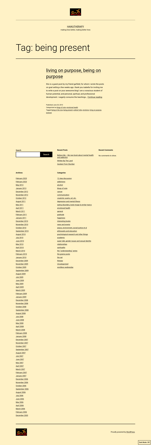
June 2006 (20, 399)
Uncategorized (62, 264)
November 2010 (22, 225)
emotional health (72, 107)
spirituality (61, 248)
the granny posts (63, 254)
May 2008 (19, 323)
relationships (62, 244)
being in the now (57, 110)
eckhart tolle (77, 110)
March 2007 (20, 369)
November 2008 (22, 303)
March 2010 (20, 251)
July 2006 (19, 396)
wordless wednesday (65, 267)
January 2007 (21, 376)
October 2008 (21, 307)
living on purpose (95, 110)
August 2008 (21, 313)
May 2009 (19, 284)
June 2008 (20, 320)
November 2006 (22, 382)
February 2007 (21, 373)
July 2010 (19, 238)
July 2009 (19, 277)
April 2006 (20, 405)
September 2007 (22, 350)
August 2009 (21, 274)
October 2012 (21, 198)
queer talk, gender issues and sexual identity (74, 241)
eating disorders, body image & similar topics (74, 205)
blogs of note (61, 107)
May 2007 (19, 363)
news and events (63, 225)
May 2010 (19, 244)
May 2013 (19, 185)
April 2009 (20, 287)
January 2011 (21, 218)
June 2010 (20, 241)
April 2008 (20, 326)
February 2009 (21, 294)
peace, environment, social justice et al (72, 228)
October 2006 (21, 386)
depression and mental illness (68, 201)
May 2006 (19, 402)
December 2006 (22, 379)
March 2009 (20, 290)
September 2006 (22, 389)
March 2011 (20, 211)
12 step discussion (64, 178)
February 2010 (21, 254)
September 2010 (22, 231)
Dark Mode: (144, 442)
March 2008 (20, 330)
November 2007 (22, 343)
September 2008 (22, 310)
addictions (61, 182)
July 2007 (19, 356)
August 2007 (21, 353)
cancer (59, 192)
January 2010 (21, 257)
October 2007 (21, 346)
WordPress (130, 432)
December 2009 (22, 261)
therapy (60, 261)
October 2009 (21, 267)
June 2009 (20, 280)
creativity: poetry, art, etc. (66, 198)
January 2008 (21, 336)
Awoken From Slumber (66, 164)
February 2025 (21, 178)
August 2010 (21, 234)
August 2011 (21, 201)
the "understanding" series (67, 251)
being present (68, 110)
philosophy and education (67, 231)
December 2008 (22, 300)
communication (63, 195)
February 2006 (21, 412)
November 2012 (22, 195)
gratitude (60, 215)
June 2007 (20, 359)
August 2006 (21, 392)
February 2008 (21, 333)
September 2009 (22, 271)
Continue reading (95, 97)
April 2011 (20, 208)
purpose (49, 113)
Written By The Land (65, 161)
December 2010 (22, 221)
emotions (86, 110)
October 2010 (21, 228)
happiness (61, 218)
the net (59, 257)
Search (18, 150)
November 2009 (22, 264)
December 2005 (22, 415)
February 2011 (21, 215)
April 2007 (20, 366)
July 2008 (19, 317)
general (60, 211)
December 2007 (22, 340)
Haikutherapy (75, 26)
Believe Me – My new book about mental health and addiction (75, 156)
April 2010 (20, 248)
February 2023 (21, 182)
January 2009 (21, 297)
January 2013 (21, 188)
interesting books (63, 221)
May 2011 (19, 205)
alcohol (60, 185)
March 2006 (20, 409)
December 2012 (22, 192)
